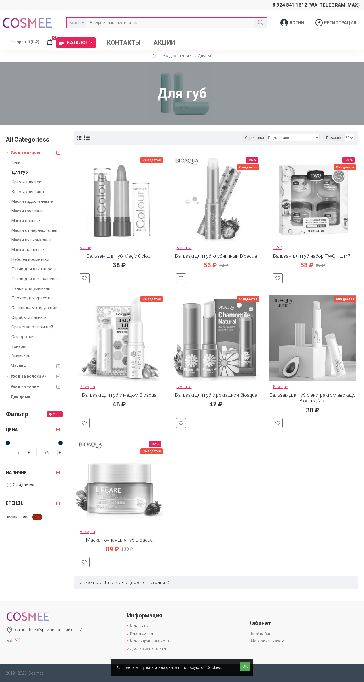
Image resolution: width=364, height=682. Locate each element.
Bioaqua (183, 247)
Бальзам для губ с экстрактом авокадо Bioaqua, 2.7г (313, 398)
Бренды (15, 503)
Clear (57, 414)
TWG (277, 247)
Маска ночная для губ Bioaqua (119, 540)
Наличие (16, 472)
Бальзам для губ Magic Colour (119, 256)
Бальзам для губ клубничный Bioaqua (216, 256)
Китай (85, 247)
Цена (12, 429)
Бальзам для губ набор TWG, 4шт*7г (312, 256)
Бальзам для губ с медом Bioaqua (119, 395)
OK (245, 666)
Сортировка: (255, 138)
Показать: (334, 138)
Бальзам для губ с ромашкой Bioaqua (216, 395)
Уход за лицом (177, 56)
